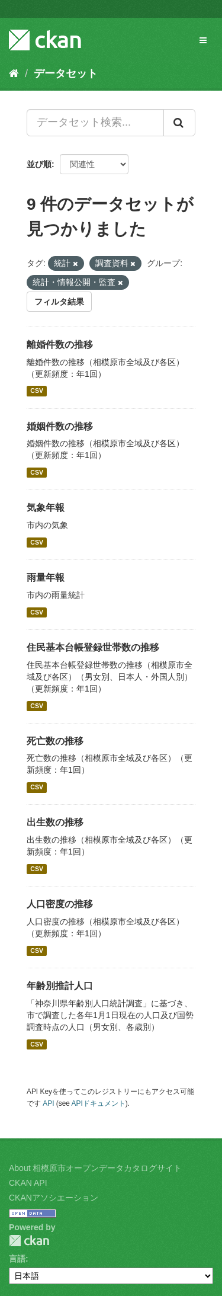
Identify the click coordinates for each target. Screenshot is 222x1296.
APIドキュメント (99, 1103)
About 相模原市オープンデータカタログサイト (95, 1168)
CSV (36, 391)
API (48, 1103)
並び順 (39, 164)
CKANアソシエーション (53, 1197)
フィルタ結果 (59, 301)
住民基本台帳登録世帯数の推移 (93, 647)
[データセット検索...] (95, 122)
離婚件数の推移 (60, 345)
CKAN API (28, 1183)
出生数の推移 (55, 822)
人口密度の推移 (60, 904)
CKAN (29, 1240)
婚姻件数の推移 (60, 426)
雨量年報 (46, 577)
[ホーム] (14, 73)
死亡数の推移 (55, 741)
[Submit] (179, 122)
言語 (17, 1258)
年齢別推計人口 (60, 986)
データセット (66, 73)
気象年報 (46, 508)
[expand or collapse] (203, 40)
